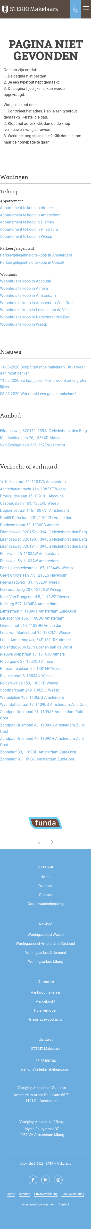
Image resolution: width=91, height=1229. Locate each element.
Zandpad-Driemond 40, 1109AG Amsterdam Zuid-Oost (42, 728)
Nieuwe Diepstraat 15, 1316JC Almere (32, 654)
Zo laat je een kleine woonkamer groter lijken (43, 383)
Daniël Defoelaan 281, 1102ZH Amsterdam (37, 517)
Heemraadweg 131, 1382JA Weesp (30, 582)
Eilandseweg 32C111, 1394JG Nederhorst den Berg (43, 430)
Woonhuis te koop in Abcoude (25, 280)
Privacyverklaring (46, 1194)
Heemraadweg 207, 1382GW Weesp (30, 589)
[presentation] (39, 842)
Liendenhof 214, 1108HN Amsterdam (32, 625)
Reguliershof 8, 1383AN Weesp (26, 675)
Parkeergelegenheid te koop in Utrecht (32, 262)
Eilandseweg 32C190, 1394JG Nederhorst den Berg (43, 539)
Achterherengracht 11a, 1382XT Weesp (33, 488)
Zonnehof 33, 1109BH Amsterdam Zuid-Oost (38, 751)
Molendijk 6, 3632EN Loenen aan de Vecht (36, 646)
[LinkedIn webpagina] (45, 1180)
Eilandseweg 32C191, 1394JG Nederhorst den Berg (43, 546)
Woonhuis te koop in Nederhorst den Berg (35, 316)
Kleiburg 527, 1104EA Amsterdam (29, 603)
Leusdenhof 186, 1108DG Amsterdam (32, 618)
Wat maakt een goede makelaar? (38, 393)
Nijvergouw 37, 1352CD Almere (26, 661)
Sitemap (24, 1194)
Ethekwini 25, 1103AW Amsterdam (29, 553)
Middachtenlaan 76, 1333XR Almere (30, 437)
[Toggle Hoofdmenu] (86, 9)
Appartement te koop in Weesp (26, 236)
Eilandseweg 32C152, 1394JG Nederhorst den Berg (43, 531)
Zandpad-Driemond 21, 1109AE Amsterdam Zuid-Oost (42, 714)
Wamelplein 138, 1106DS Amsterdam (32, 697)
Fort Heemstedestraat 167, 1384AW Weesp (36, 567)
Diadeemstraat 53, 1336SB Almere (29, 524)
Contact (63, 1204)
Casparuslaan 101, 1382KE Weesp (29, 503)
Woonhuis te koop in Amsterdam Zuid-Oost (37, 302)
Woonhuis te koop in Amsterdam (28, 295)
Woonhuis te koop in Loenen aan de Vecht (36, 309)
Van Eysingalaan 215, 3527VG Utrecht (32, 444)
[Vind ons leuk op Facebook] (33, 1180)
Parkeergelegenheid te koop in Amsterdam (36, 254)
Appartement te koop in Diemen (27, 221)
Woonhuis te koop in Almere (24, 288)
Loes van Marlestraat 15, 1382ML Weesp (35, 632)
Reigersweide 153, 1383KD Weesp (29, 682)
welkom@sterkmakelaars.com (45, 1069)
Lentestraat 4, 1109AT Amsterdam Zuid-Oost (38, 611)
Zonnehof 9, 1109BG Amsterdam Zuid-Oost (37, 758)
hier (71, 135)
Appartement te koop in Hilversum (29, 229)
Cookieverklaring (72, 1194)
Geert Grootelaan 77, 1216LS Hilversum (33, 575)
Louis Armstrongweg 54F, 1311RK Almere (35, 639)
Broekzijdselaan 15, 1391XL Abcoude (32, 495)
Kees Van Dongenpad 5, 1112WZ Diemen (35, 596)
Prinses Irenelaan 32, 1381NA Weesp (31, 668)
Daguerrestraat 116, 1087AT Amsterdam (34, 510)
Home (11, 1194)
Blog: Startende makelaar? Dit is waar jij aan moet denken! (44, 370)
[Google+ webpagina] (58, 1180)
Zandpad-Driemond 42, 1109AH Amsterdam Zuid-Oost (42, 741)
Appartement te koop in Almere (26, 207)
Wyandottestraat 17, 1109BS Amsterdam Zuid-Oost (44, 704)
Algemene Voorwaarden (38, 1204)
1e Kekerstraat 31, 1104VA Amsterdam (33, 481)
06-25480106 (45, 1060)
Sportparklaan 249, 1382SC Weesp (29, 689)
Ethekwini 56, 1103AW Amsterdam (29, 560)
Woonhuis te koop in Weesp (23, 324)
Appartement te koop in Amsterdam (30, 214)
